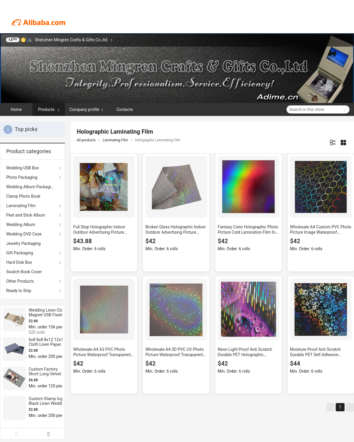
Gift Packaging (19, 253)
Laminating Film (21, 205)
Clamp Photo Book (23, 196)
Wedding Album (20, 224)
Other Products (20, 281)
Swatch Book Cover (24, 271)
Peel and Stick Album (25, 215)
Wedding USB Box (22, 168)
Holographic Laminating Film (158, 140)
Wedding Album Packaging (30, 186)
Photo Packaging (21, 177)
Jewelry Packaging (23, 243)
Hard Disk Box (19, 262)
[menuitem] (32, 186)
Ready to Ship (18, 290)
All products (86, 140)
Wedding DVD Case (24, 234)
